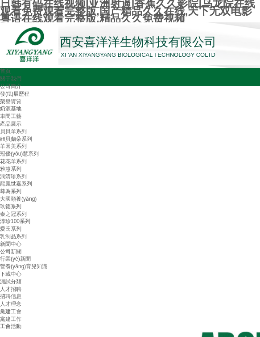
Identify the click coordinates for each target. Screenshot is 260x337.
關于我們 (10, 79)
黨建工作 (10, 319)
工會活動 (10, 326)
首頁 (5, 71)
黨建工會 (10, 311)
